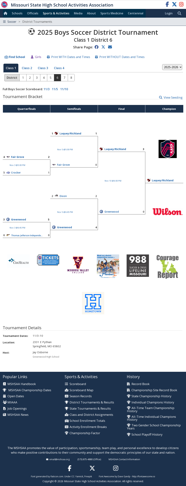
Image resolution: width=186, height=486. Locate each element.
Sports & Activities (56, 13)
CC (72, 476)
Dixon (63, 196)
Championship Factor (85, 433)
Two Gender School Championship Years (154, 427)
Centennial (135, 13)
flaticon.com (56, 476)
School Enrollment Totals (87, 421)
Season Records (81, 396)
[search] (180, 13)
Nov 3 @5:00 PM (17, 165)
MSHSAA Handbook (21, 384)
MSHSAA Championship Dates (27, 390)
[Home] (6, 13)
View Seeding (173, 97)
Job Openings (17, 408)
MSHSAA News (18, 415)
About (91, 13)
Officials (32, 13)
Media (78, 13)
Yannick (79, 476)
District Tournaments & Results (92, 402)
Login (169, 13)
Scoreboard (78, 384)
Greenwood (111, 211)
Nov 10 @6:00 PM (113, 180)
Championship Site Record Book (154, 390)
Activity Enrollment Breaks (88, 427)
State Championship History (151, 396)
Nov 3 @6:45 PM (17, 227)
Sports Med (111, 13)
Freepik (88, 476)
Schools (17, 13)
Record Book (140, 384)
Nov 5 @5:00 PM (65, 149)
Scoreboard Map (81, 390)
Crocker (16, 172)
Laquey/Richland (70, 133)
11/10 (64, 89)
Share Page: (83, 47)
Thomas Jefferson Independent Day (27, 235)
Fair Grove (17, 157)
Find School (17, 57)
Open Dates (15, 396)
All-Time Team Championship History (150, 409)
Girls (38, 57)
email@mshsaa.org (59, 459)
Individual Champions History (153, 402)
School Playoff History (147, 434)
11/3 (47, 89)
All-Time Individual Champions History (151, 418)
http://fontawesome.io (143, 476)
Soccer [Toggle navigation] (27, 22)
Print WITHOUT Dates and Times (122, 57)
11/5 (55, 89)
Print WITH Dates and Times (70, 57)
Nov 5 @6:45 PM (65, 212)
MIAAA (12, 402)
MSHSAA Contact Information (124, 459)
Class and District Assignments (91, 415)
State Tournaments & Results (90, 408)
